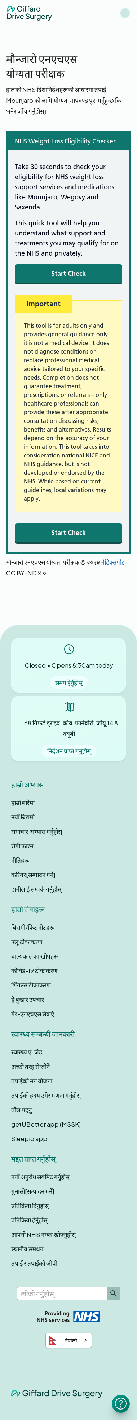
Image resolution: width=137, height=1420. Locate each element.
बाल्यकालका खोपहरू (34, 956)
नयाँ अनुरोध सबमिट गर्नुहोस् (40, 1177)
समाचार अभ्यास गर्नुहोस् (36, 831)
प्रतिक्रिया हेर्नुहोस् (29, 1220)
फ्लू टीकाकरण (26, 942)
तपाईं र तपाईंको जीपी (34, 1263)
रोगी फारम (22, 846)
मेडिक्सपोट (113, 562)
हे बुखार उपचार (27, 999)
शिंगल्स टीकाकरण (31, 985)
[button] (125, 13)
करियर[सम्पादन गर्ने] (33, 875)
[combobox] (68, 1340)
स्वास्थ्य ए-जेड (26, 1052)
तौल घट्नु (21, 1110)
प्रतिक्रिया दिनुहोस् (30, 1205)
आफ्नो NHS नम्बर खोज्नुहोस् (43, 1234)
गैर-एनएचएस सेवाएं (32, 1014)
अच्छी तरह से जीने (30, 1066)
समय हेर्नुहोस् (69, 682)
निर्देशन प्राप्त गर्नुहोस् (69, 751)
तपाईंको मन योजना (31, 1081)
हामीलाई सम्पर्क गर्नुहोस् (36, 889)
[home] (29, 13)
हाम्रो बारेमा (23, 802)
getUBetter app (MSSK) (46, 1124)
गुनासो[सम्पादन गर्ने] (32, 1191)
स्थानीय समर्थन (27, 1249)
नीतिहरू (20, 860)
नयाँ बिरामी (23, 817)
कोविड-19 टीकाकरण (34, 970)
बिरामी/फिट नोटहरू (32, 927)
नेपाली (63, 1340)
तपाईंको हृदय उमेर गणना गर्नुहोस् (46, 1095)
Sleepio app (29, 1138)
